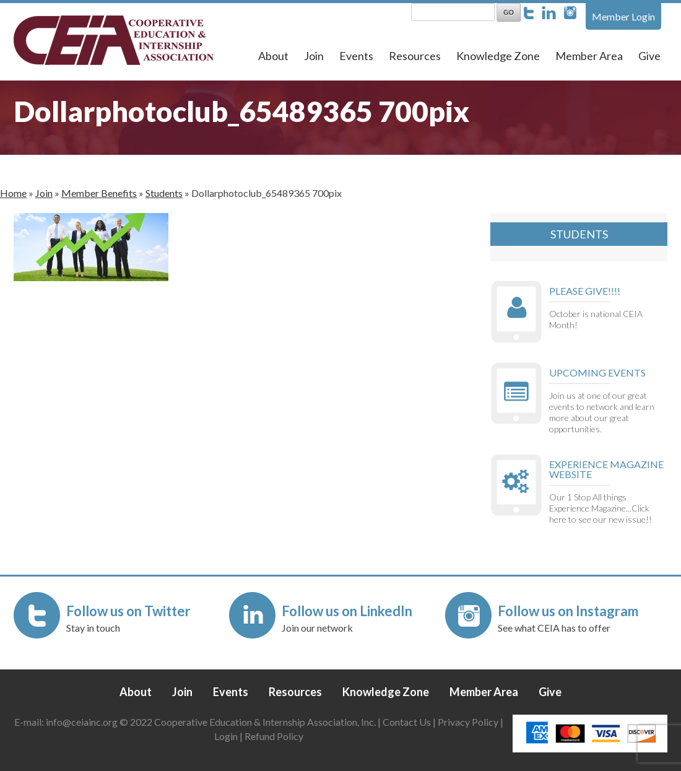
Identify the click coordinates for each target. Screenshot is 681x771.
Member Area (589, 56)
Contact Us (407, 722)
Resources (415, 56)
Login (226, 736)
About (273, 56)
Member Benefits (99, 193)
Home (13, 193)
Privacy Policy (468, 722)
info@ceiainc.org (82, 722)
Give (649, 56)
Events (356, 56)
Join (314, 56)
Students (164, 193)
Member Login (623, 16)
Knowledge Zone (498, 56)
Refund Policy (274, 736)
